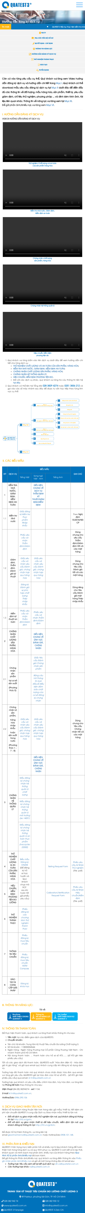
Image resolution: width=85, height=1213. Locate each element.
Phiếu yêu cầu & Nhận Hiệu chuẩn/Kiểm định (78, 892)
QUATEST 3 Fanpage (14, 1209)
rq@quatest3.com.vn (40, 1166)
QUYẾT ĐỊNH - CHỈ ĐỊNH (42, 43)
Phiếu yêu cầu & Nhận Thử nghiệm (78, 865)
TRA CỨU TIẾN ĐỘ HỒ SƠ (42, 38)
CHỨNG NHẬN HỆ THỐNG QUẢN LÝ (29, 374)
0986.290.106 (21, 1097)
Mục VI (50, 104)
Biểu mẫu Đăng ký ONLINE (24, 862)
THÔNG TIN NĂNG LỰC (42, 48)
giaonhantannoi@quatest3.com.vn (25, 1134)
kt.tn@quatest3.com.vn (40, 1077)
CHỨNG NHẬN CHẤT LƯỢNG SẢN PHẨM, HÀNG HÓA (37, 371)
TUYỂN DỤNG (42, 70)
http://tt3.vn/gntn (22, 1119)
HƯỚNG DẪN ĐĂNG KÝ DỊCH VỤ (42, 54)
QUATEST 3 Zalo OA (54, 1209)
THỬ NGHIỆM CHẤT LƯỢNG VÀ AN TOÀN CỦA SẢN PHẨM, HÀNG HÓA (45, 365)
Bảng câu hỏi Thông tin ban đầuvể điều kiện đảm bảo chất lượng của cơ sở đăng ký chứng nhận (38, 688)
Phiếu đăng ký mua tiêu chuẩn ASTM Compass (24, 961)
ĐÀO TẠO (42, 64)
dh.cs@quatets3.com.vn (66, 1163)
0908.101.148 (67, 1134)
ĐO (51, 377)
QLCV (42, 32)
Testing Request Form (58, 866)
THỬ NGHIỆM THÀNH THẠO (42, 59)
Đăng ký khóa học (24, 984)
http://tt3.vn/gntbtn (45, 1125)
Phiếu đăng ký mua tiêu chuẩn (24, 939)
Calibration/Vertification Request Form (58, 894)
